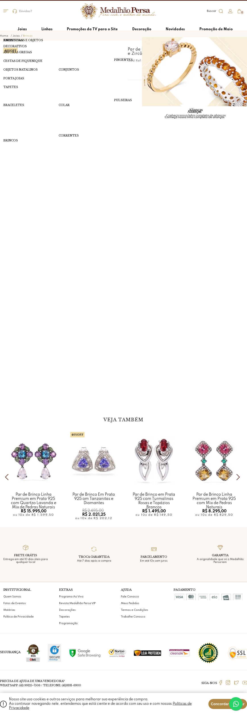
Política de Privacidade (18, 616)
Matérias (9, 610)
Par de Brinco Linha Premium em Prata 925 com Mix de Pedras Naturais (214, 499)
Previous (7, 477)
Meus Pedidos (130, 603)
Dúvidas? (22, 11)
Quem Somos (12, 596)
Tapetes (64, 616)
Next (239, 477)
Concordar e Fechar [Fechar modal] (228, 704)
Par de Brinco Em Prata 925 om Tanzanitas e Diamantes (94, 499)
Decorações (67, 610)
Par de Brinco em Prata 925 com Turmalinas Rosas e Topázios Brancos (154, 499)
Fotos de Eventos (14, 603)
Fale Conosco (130, 596)
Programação (68, 623)
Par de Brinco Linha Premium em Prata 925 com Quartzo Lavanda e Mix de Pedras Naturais (33, 499)
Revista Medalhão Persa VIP (77, 603)
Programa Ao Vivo (71, 596)
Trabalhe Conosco (133, 616)
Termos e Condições (134, 610)
